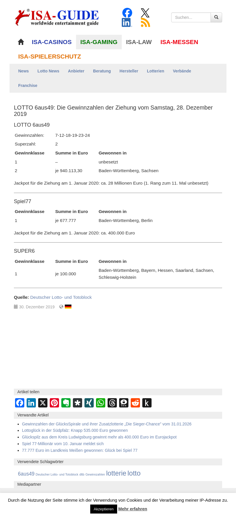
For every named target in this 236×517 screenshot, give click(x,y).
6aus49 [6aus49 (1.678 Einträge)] (26, 474)
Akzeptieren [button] (104, 509)
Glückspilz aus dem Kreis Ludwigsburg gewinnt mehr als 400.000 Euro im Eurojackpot (99, 437)
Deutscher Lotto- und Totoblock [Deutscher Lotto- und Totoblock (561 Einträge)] (57, 474)
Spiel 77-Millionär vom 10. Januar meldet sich (63, 443)
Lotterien (155, 71)
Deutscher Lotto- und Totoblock (61, 297)
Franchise (27, 85)
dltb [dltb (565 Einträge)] (81, 474)
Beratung (102, 71)
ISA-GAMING (98, 42)
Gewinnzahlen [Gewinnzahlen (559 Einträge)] (95, 474)
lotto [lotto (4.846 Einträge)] (134, 473)
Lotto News (48, 71)
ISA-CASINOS (52, 42)
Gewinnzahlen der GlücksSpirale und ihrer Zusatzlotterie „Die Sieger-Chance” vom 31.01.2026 (106, 424)
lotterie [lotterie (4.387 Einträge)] (116, 473)
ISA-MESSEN (179, 42)
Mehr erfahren (132, 508)
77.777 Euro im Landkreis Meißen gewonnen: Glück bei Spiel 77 (79, 450)
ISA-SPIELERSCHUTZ (49, 56)
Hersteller (128, 71)
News (23, 71)
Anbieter (76, 71)
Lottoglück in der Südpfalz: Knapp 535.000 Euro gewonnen (75, 430)
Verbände (182, 71)
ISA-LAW (139, 42)
